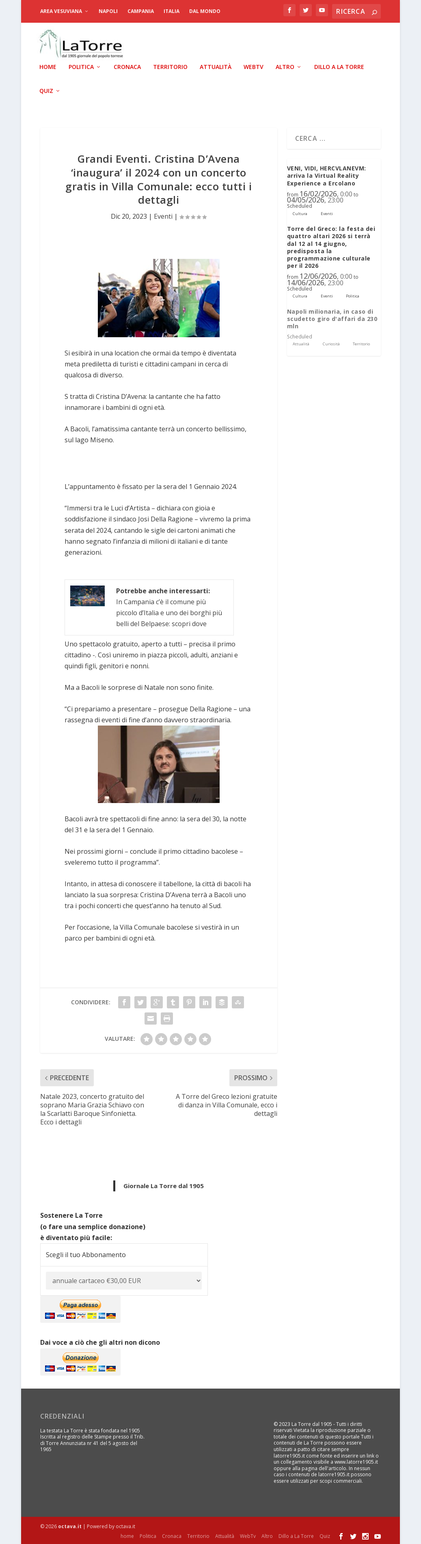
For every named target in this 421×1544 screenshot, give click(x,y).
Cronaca (127, 66)
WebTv (253, 66)
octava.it (70, 1525)
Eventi (163, 215)
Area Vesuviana (61, 11)
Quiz (46, 90)
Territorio (170, 66)
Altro (285, 66)
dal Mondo (204, 11)
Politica (81, 66)
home (47, 66)
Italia (171, 11)
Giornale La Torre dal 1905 (163, 1185)
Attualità (215, 66)
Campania (140, 11)
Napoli (108, 11)
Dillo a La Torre (339, 66)
